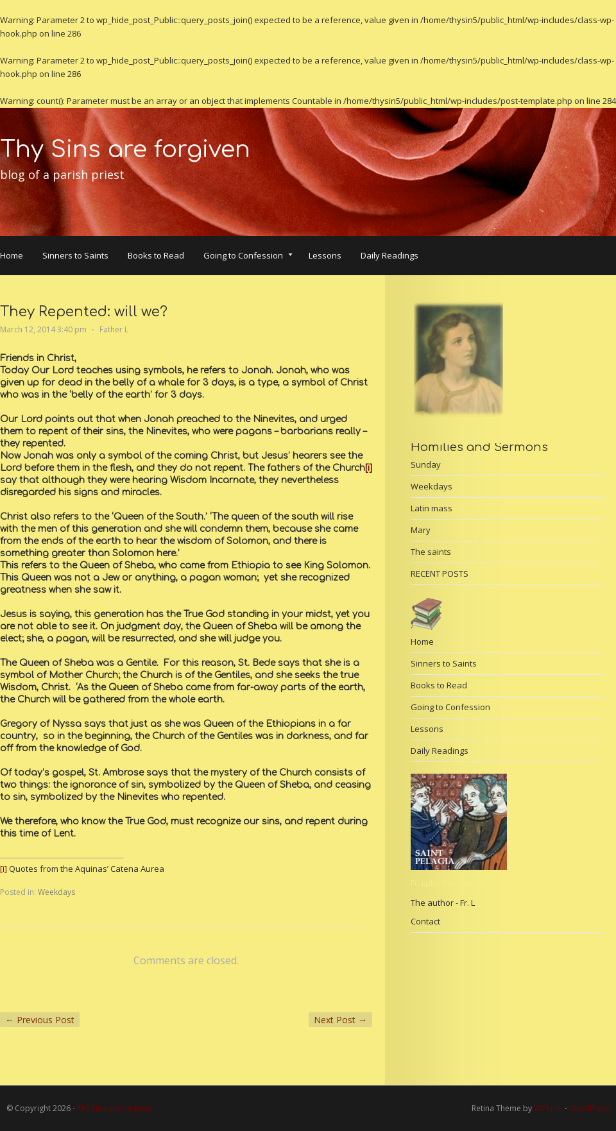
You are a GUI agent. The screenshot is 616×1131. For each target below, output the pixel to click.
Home (11, 255)
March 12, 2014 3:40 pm (43, 329)
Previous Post (39, 1020)
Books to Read (156, 255)
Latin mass (431, 508)
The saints (431, 551)
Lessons (325, 255)
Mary (421, 530)
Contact (425, 921)
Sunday (426, 464)
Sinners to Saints (75, 255)
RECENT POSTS (439, 573)
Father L (113, 329)
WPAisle (548, 1108)
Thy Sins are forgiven (125, 149)
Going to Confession (248, 257)
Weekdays (56, 892)
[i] (368, 468)
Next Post (340, 1020)
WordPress (589, 1108)
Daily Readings (389, 255)
